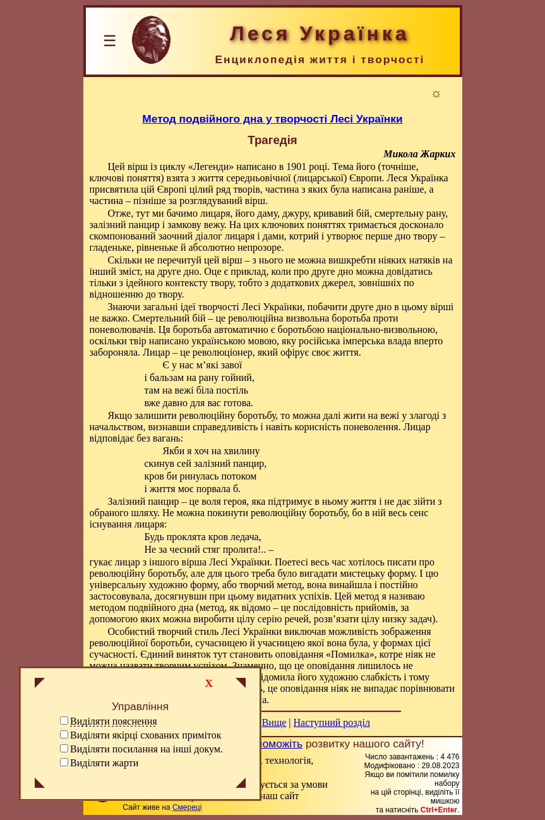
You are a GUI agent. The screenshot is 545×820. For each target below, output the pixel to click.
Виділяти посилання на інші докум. (146, 749)
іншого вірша (178, 562)
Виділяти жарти (104, 762)
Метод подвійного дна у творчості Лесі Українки (272, 118)
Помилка (350, 654)
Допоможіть (272, 743)
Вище (274, 722)
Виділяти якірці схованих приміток (145, 735)
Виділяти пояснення (113, 721)
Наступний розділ (332, 722)
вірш (138, 166)
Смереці (186, 807)
